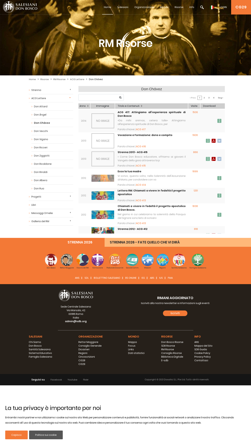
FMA (170, 340)
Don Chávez (96, 79)
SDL (87, 340)
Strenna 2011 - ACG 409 (133, 266)
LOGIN (223, 7)
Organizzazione (144, 7)
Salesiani (122, 7)
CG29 (241, 7)
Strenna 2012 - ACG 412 (132, 229)
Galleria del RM (40, 221)
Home (107, 7)
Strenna (36, 90)
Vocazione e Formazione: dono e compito (145, 135)
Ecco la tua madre (129, 171)
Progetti (36, 196)
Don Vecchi (41, 131)
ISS (143, 340)
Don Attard (40, 106)
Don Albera (40, 180)
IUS (161, 340)
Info (191, 7)
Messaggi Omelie (42, 213)
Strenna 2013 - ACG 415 (132, 152)
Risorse (179, 7)
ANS (77, 340)
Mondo (164, 7)
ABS (152, 340)
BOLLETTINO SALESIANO (107, 340)
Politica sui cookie (46, 435)
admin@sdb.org (76, 384)
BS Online (130, 340)
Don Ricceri (40, 147)
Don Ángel (40, 114)
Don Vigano (41, 139)
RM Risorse (59, 79)
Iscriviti (175, 376)
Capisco (16, 435)
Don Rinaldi (40, 172)
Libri (33, 205)
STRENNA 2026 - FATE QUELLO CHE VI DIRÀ (145, 304)
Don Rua (39, 188)
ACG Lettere (77, 79)
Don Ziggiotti (42, 155)
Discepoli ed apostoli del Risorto (139, 247)
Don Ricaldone (43, 164)
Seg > (220, 97)
